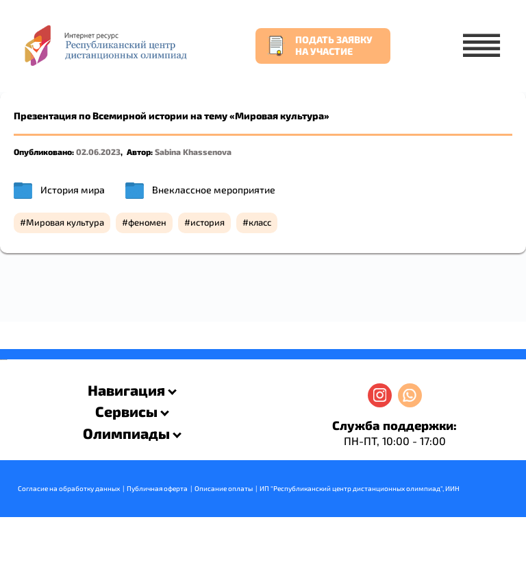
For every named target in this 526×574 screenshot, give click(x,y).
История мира (72, 189)
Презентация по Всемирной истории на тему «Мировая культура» (171, 115)
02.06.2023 (98, 151)
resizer (6, 359)
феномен (147, 222)
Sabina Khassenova (193, 151)
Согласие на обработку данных (69, 488)
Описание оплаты (224, 488)
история (207, 222)
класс (260, 222)
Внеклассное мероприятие (213, 189)
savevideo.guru (2, 359)
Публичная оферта (157, 488)
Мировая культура (65, 222)
